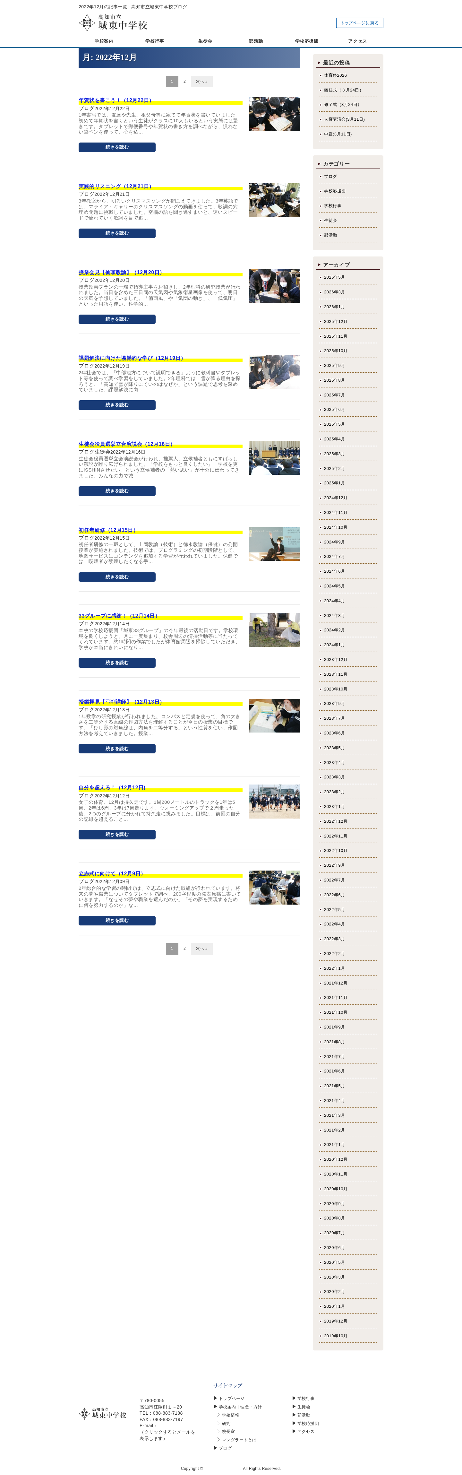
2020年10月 (335, 1188)
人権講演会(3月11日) (344, 119)
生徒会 (330, 220)
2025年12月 (335, 321)
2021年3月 (334, 1115)
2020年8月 (334, 1218)
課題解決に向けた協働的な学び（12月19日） (132, 358)
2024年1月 (334, 644)
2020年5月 (334, 1262)
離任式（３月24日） (344, 90)
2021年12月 (335, 983)
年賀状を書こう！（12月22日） (116, 100)
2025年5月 (334, 424)
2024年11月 (335, 512)
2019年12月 (335, 1321)
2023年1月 (334, 806)
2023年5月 (334, 747)
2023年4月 (334, 762)
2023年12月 (335, 659)
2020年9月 (334, 1203)
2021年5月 (334, 1085)
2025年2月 (334, 468)
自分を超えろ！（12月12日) (112, 787)
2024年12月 (335, 497)
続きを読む (117, 147)
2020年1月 (334, 1306)
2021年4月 (334, 1100)
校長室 (228, 1431)
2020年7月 (334, 1232)
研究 (226, 1423)
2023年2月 (334, 791)
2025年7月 (334, 395)
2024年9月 (334, 542)
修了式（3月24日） (343, 104)
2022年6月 (334, 894)
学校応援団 (335, 190)
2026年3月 (334, 292)
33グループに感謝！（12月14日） (119, 616)
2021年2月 (334, 1130)
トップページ (232, 1398)
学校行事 (332, 205)
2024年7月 (334, 556)
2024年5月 (334, 586)
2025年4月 (334, 439)
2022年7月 (334, 880)
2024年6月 (334, 571)
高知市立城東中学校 (222, 1468)
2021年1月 (334, 1144)
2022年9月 (334, 865)
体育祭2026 (335, 75)
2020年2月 (334, 1291)
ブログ (330, 176)
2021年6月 (334, 1071)
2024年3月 (334, 615)
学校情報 (230, 1415)
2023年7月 (334, 718)
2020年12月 (335, 1159)
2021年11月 (335, 997)
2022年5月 (334, 909)
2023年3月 (334, 777)
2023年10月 (335, 689)
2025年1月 (334, 483)
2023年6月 (334, 733)
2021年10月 (335, 1012)
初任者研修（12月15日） (108, 530)
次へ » (202, 81)
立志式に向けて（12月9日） (112, 873)
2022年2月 (334, 953)
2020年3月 (334, 1277)
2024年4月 (334, 600)
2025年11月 (335, 336)
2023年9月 (334, 703)
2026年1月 (334, 306)
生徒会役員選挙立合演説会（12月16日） (127, 444)
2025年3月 (334, 453)
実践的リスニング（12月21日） (116, 186)
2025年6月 (334, 409)
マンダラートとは (239, 1439)
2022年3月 (334, 938)
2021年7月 (334, 1056)
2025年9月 (334, 365)
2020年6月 (334, 1247)
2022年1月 (334, 968)
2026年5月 (334, 277)
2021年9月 (334, 1027)
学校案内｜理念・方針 (240, 1406)
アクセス (306, 1431)
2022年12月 (335, 821)
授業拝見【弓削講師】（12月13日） (122, 702)
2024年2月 (334, 630)
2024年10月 (335, 527)
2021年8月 (334, 1041)
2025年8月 (334, 380)
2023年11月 (335, 674)
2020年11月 (335, 1174)
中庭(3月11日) (338, 134)
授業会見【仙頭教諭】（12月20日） (122, 272)
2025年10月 (335, 350)
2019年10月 (335, 1335)
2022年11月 (335, 836)
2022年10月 (335, 850)
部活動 (330, 235)
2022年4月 (334, 924)
